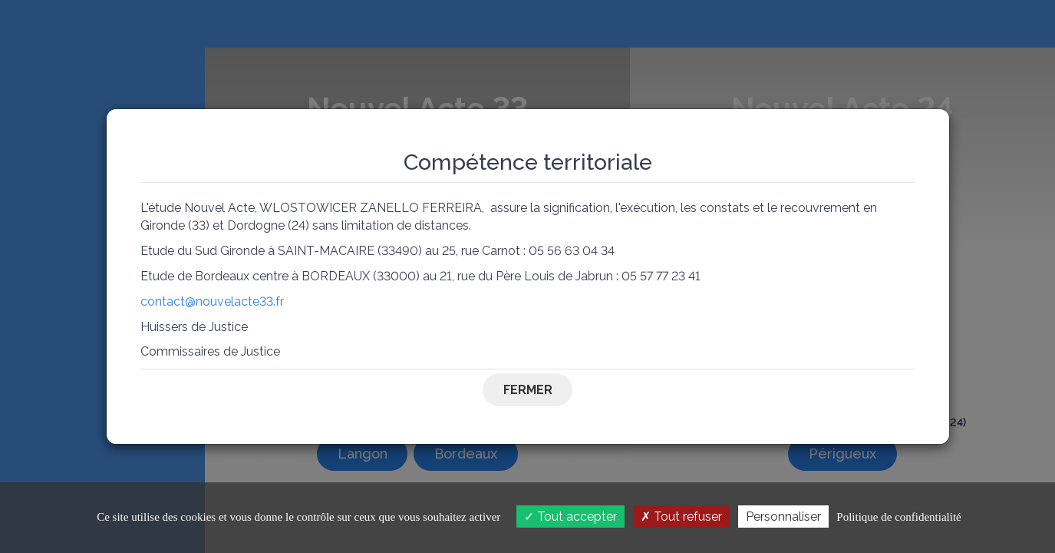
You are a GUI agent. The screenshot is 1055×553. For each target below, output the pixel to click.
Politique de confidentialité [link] (898, 517)
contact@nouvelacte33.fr (212, 301)
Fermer (527, 389)
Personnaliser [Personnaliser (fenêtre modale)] (783, 516)
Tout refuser (681, 516)
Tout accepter (570, 516)
